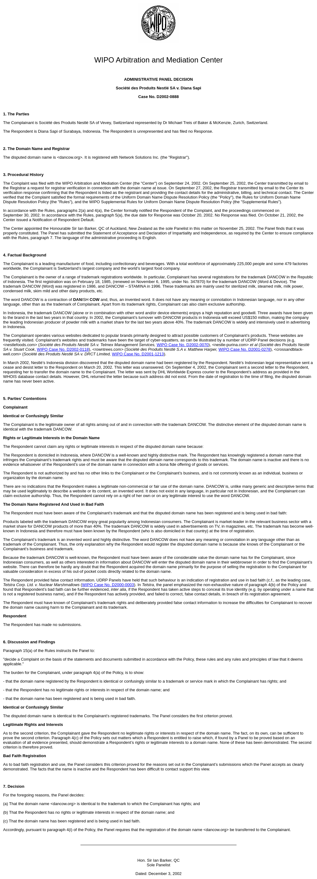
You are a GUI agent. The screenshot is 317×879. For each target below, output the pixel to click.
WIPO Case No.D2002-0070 (183, 344)
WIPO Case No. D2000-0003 (108, 584)
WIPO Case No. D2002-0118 (63, 349)
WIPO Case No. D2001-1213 (138, 354)
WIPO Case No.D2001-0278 (245, 349)
